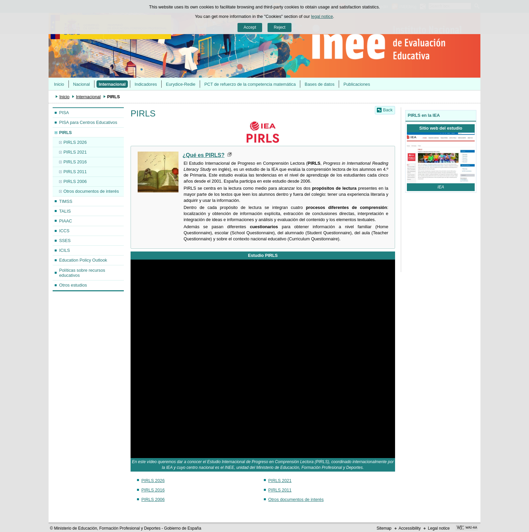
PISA (64, 112)
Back (387, 109)
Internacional (112, 84)
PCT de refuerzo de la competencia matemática (250, 84)
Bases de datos (319, 84)
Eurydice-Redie (181, 84)
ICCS (64, 230)
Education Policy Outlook (83, 260)
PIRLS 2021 (75, 152)
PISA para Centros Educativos (88, 122)
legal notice (322, 16)
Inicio (59, 84)
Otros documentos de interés (91, 191)
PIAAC (65, 220)
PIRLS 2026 (75, 142)
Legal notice (439, 528)
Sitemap (384, 528)
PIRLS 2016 (75, 161)
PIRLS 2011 (75, 171)
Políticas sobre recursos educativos (82, 273)
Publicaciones (356, 84)
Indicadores (146, 84)
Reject (279, 27)
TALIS (65, 211)
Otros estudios (73, 285)
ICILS (64, 250)
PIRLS (65, 132)
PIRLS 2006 (75, 181)
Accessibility (410, 528)
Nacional (81, 84)
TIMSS (65, 201)
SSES (65, 240)
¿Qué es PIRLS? (203, 155)
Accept (250, 27)
